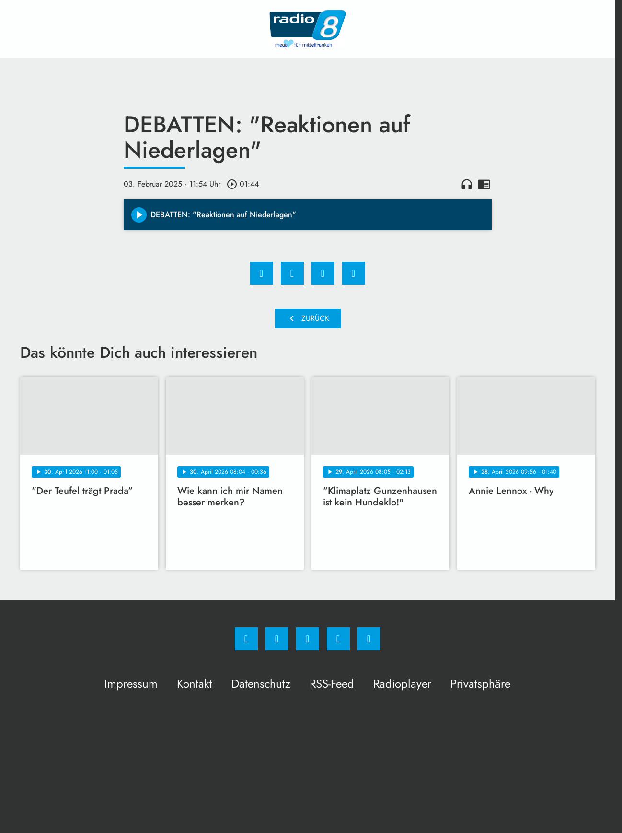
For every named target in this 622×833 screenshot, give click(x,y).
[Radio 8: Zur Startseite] (308, 29)
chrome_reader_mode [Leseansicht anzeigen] (484, 184)
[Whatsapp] (307, 638)
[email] (368, 638)
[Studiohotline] (338, 638)
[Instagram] (276, 638)
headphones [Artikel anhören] (466, 184)
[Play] (139, 215)
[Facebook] (246, 638)
